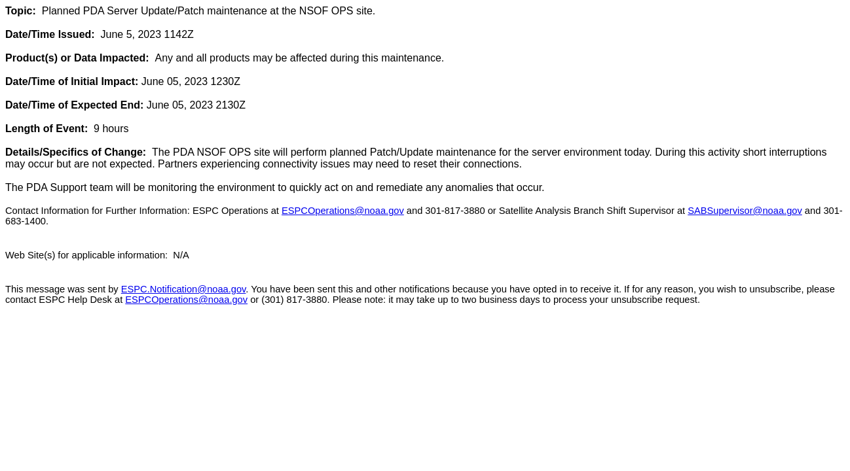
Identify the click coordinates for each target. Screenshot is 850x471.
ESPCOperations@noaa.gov (343, 210)
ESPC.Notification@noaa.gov (183, 289)
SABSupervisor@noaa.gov (745, 210)
